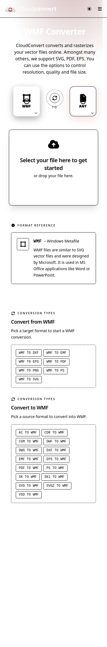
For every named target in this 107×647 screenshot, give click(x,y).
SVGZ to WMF (57, 486)
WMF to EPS (29, 362)
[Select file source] (71, 190)
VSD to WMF (29, 495)
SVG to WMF (29, 486)
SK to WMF (28, 477)
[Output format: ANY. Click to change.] (83, 101)
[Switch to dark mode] (89, 9)
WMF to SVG (29, 380)
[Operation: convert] (55, 98)
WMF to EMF (56, 353)
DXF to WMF (56, 450)
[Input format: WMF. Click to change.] (26, 101)
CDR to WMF (54, 433)
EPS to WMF (56, 459)
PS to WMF (55, 468)
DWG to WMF (29, 450)
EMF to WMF (29, 459)
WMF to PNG (29, 371)
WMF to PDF (56, 362)
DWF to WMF (56, 442)
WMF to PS (55, 371)
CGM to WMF (29, 442)
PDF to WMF (29, 468)
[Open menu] (99, 9)
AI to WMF (28, 433)
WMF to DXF (29, 353)
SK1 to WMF (54, 477)
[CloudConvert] (30, 9)
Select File (48, 191)
